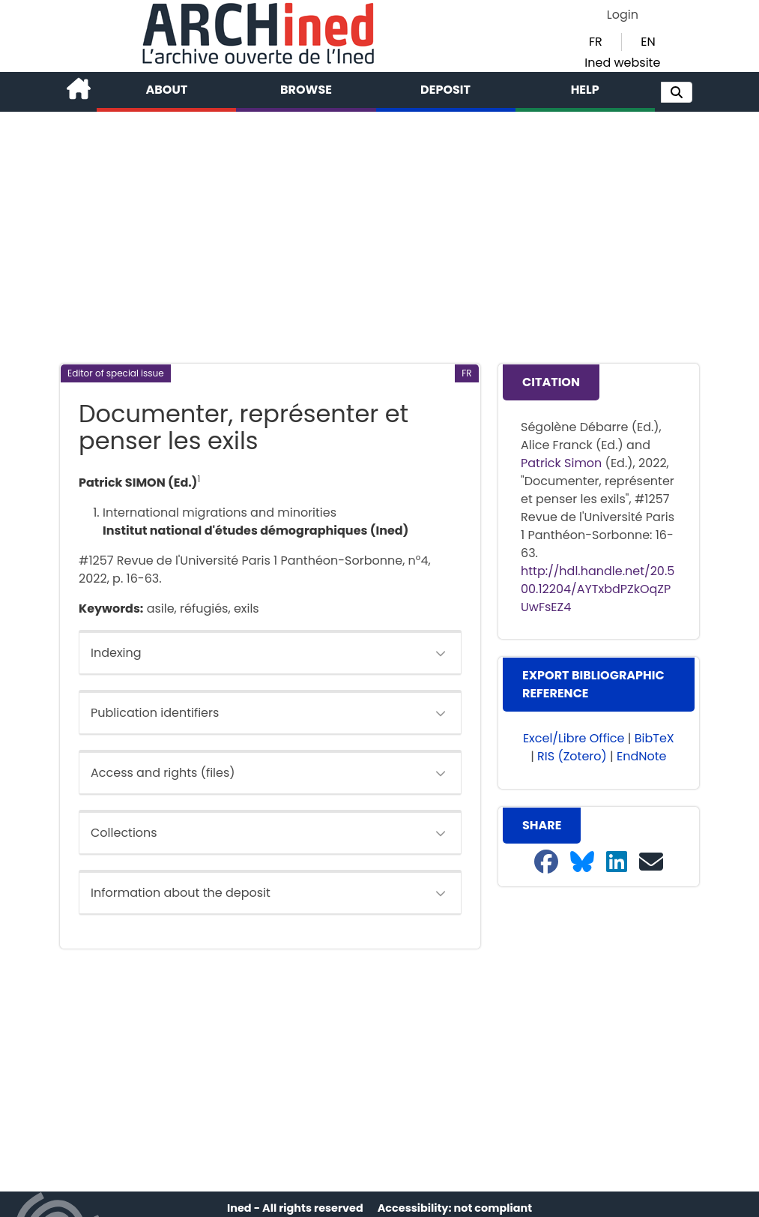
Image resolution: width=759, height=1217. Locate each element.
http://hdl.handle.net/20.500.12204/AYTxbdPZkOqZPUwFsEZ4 (597, 589)
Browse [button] (306, 89)
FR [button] (595, 41)
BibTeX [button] (654, 738)
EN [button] (648, 41)
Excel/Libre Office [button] (574, 738)
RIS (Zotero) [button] (572, 756)
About (167, 89)
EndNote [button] (642, 756)
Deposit (445, 89)
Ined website (622, 62)
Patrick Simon (561, 463)
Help (585, 89)
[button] (676, 92)
